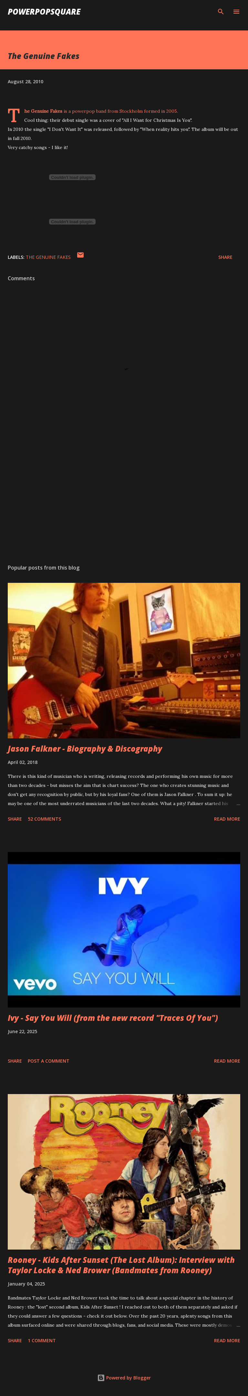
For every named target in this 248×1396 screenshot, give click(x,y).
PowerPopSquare (44, 11)
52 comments (44, 819)
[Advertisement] (124, 498)
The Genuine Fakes (48, 257)
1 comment (42, 1340)
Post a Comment (48, 1061)
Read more (227, 819)
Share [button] (225, 257)
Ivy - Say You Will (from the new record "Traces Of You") (113, 1017)
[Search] (221, 12)
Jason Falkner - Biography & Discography (85, 748)
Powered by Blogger (124, 1378)
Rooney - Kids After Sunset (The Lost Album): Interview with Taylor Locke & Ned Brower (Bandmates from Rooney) (121, 1264)
